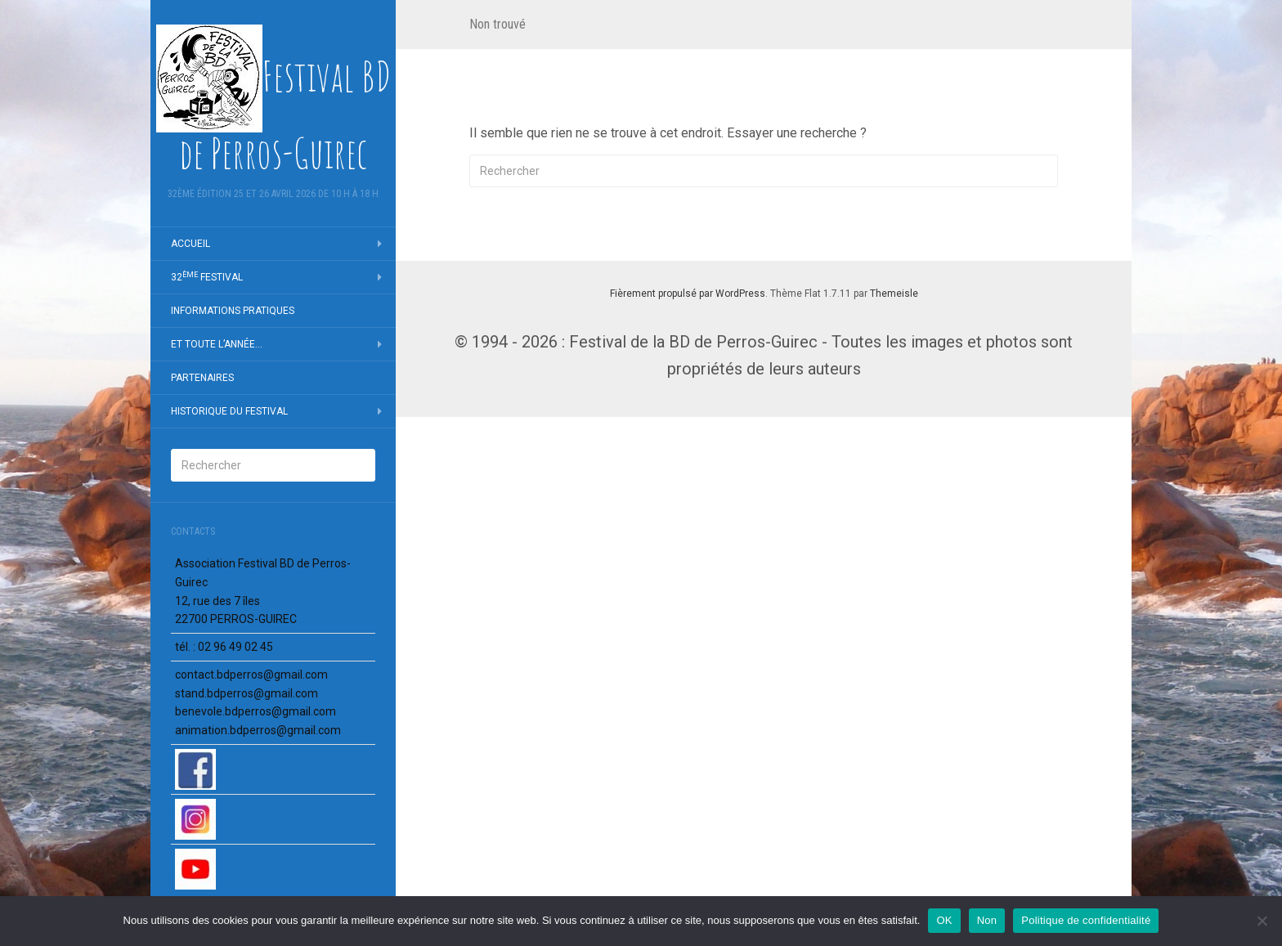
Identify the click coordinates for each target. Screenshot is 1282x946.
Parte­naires (202, 377)
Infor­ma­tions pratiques (232, 310)
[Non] (1261, 920)
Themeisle (894, 293)
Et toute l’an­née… (216, 344)
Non (987, 920)
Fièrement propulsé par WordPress (687, 293)
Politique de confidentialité (1085, 920)
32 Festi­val (207, 277)
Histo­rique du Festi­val (229, 411)
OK (944, 920)
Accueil (190, 243)
